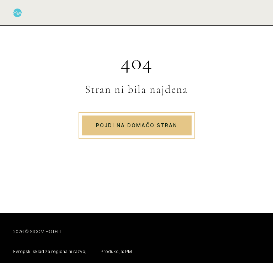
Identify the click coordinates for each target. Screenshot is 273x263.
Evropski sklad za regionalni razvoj (49, 251)
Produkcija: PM (116, 251)
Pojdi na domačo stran (136, 125)
